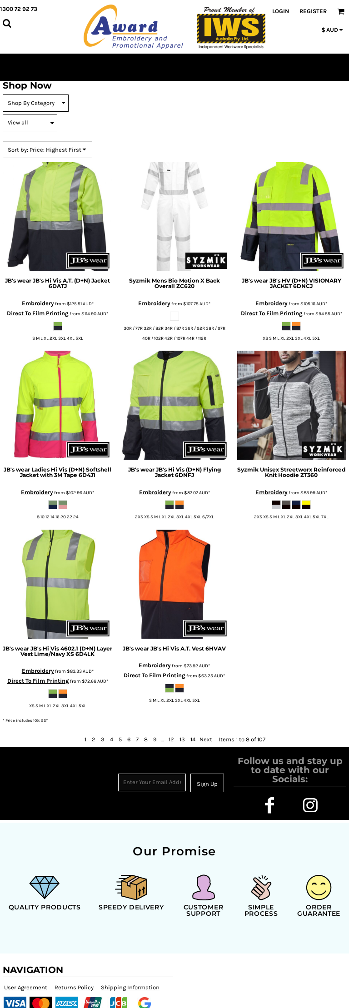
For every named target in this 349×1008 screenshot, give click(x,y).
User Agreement (25, 987)
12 (171, 739)
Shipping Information (130, 987)
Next (205, 739)
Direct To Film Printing (38, 313)
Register (313, 11)
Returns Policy (74, 987)
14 (192, 739)
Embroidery (38, 303)
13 (182, 739)
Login (280, 11)
